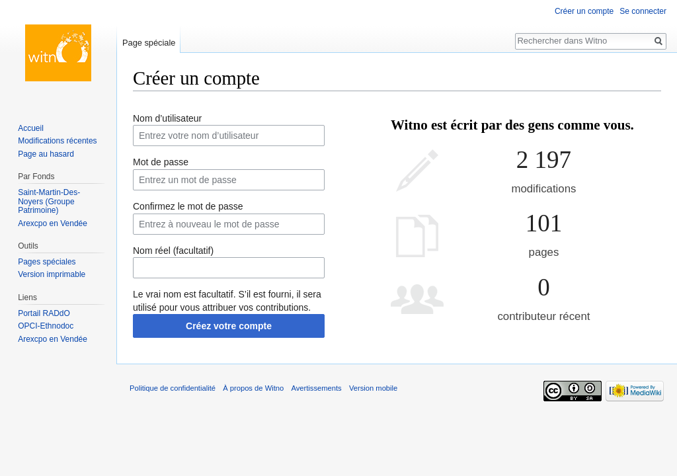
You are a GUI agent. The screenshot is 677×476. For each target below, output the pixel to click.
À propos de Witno (253, 388)
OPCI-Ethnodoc (45, 326)
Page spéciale (148, 43)
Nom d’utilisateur (167, 118)
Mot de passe (160, 162)
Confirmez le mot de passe (188, 206)
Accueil (31, 128)
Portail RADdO (44, 313)
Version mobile (373, 388)
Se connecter (642, 11)
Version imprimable (51, 274)
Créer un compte (584, 11)
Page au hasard (46, 154)
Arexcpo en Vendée (52, 223)
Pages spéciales (46, 261)
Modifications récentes (57, 140)
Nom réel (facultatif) (173, 250)
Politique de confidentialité (173, 388)
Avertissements (316, 388)
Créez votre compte (229, 326)
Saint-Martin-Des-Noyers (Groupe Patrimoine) (49, 201)
